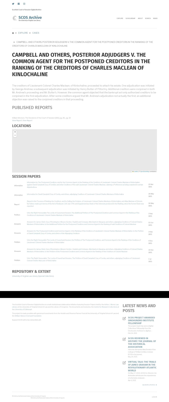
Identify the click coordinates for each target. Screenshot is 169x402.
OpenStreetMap (144, 171)
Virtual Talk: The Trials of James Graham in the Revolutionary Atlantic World (142, 366)
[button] (15, 132)
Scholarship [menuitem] (130, 18)
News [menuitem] (155, 18)
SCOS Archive (30, 17)
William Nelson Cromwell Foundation (28, 316)
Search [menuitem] (148, 18)
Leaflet (135, 171)
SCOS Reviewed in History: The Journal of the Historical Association (142, 342)
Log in (154, 397)
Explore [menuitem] (120, 18)
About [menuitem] (140, 18)
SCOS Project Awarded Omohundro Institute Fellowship (141, 320)
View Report (17, 121)
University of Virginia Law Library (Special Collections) (33, 276)
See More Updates (148, 385)
